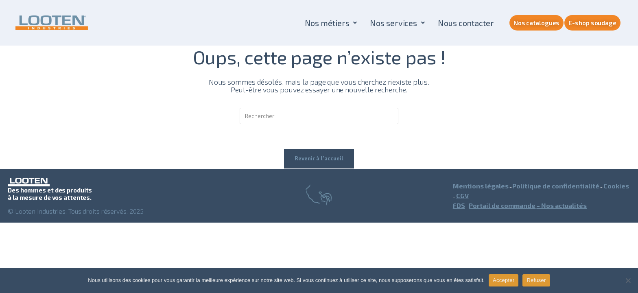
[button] (331, 23)
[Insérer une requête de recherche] (319, 116)
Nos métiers (331, 23)
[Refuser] (628, 280)
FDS (459, 205)
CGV (462, 195)
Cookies (616, 186)
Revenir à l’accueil (319, 158)
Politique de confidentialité (555, 186)
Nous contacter (466, 23)
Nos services (397, 23)
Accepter (503, 280)
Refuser (536, 280)
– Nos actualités (561, 205)
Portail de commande (502, 205)
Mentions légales (481, 186)
